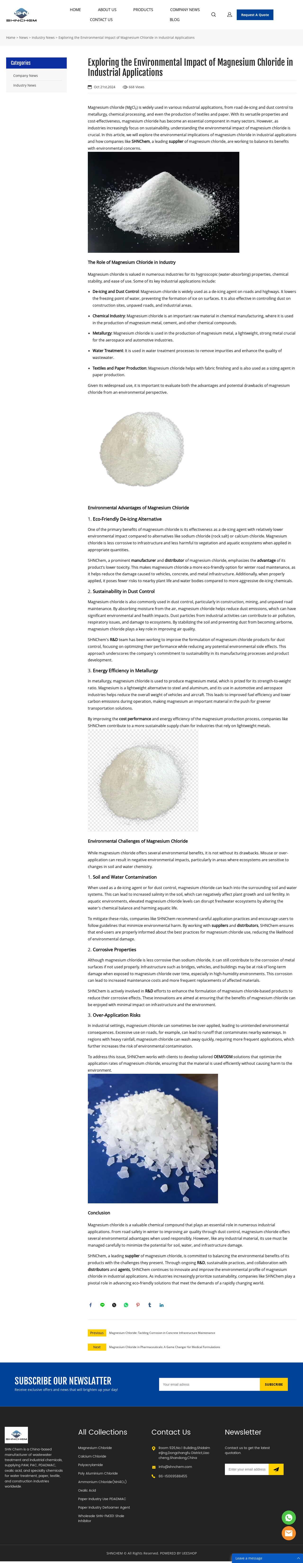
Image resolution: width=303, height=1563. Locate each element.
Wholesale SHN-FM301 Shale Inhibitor (101, 1520)
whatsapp (126, 1305)
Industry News (43, 37)
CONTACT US (101, 19)
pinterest (138, 1305)
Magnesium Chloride (95, 1449)
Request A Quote (255, 15)
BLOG (175, 19)
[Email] (209, 1386)
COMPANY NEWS (185, 9)
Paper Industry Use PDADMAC (102, 1500)
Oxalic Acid (87, 1492)
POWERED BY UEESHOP (178, 1555)
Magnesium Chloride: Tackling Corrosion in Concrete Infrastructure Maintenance (162, 1334)
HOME (75, 9)
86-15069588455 (173, 1478)
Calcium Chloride (92, 1458)
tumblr (150, 1305)
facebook (91, 1305)
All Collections (102, 1434)
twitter (115, 1305)
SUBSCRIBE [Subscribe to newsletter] (274, 1386)
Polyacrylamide (90, 1466)
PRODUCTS (143, 9)
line (103, 1305)
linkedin (162, 1305)
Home (10, 37)
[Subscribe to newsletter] (276, 1471)
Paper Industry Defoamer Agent (104, 1509)
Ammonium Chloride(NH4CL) (102, 1483)
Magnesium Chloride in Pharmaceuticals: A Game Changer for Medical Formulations (164, 1348)
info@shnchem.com (175, 1468)
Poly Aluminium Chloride (98, 1475)
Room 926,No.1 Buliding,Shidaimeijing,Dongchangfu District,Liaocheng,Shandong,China (184, 1454)
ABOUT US (107, 9)
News (23, 37)
